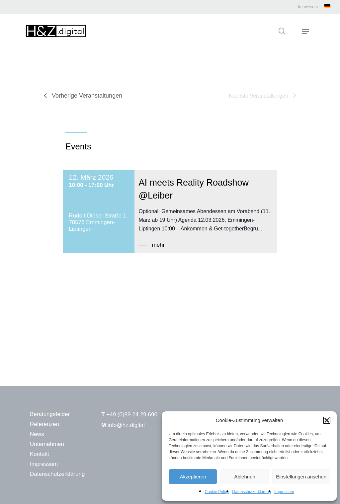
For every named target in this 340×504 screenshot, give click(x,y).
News (37, 434)
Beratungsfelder (50, 414)
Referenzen (44, 424)
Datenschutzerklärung (251, 491)
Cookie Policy (217, 491)
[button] (326, 420)
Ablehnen (244, 476)
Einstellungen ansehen (301, 476)
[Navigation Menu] (305, 31)
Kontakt (39, 454)
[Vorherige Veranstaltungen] (83, 96)
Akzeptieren (193, 476)
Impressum (284, 491)
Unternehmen (47, 444)
